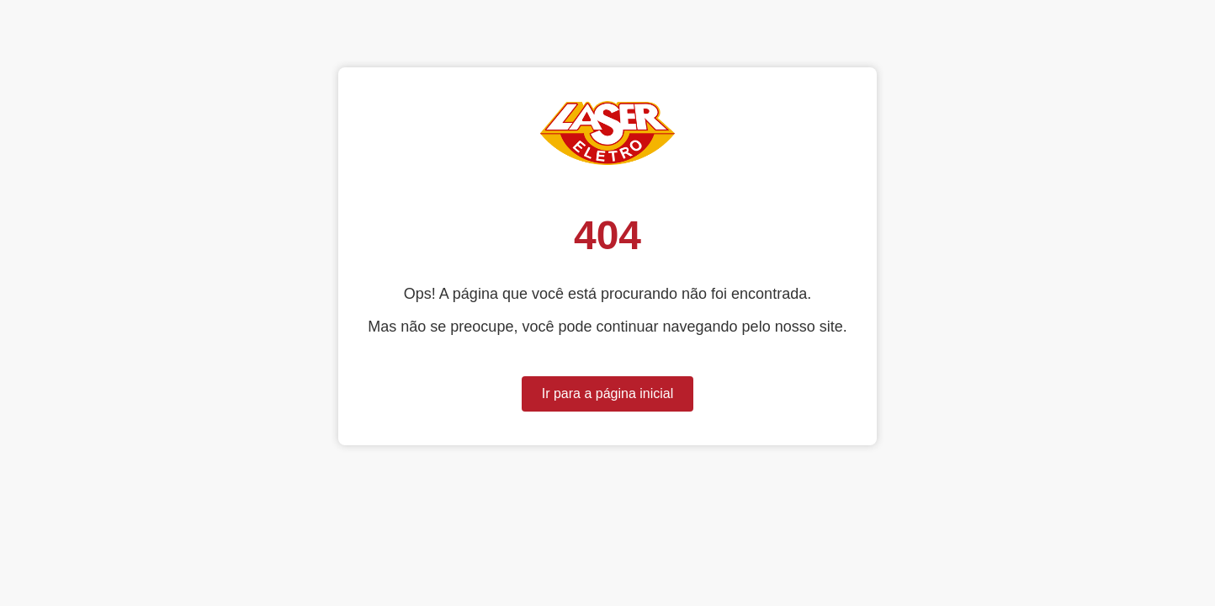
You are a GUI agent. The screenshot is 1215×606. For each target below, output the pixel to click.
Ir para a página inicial (608, 393)
